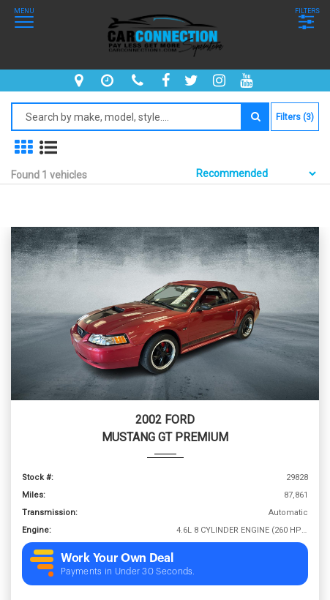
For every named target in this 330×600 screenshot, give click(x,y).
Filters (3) (295, 117)
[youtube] (248, 80)
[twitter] (193, 80)
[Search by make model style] (126, 116)
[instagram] (221, 80)
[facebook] (167, 80)
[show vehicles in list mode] (48, 147)
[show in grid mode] (23, 147)
